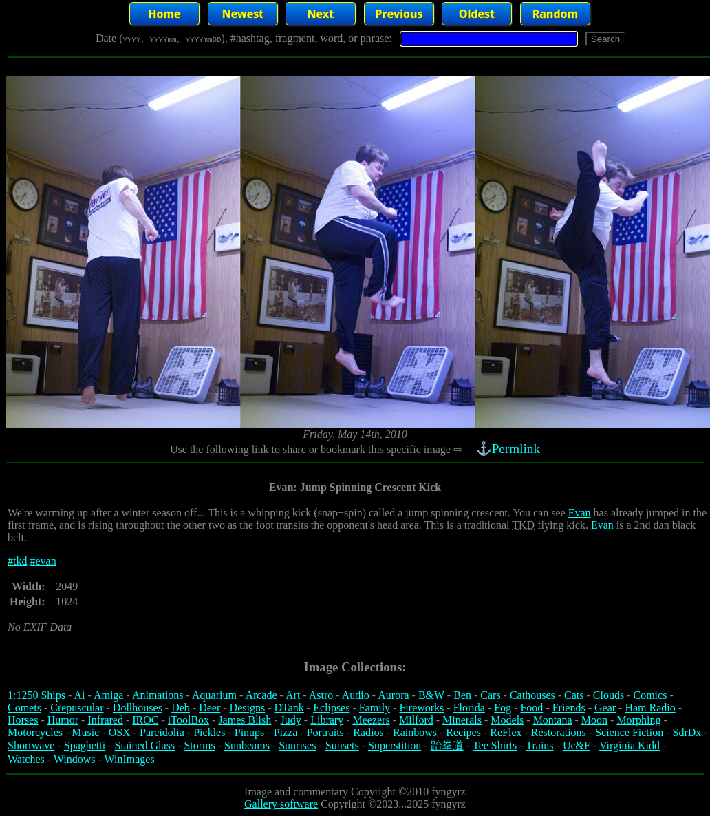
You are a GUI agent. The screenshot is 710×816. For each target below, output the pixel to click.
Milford (416, 720)
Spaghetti (84, 745)
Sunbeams (247, 745)
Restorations (558, 732)
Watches (26, 759)
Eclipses (331, 707)
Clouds (608, 695)
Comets (24, 707)
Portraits (325, 732)
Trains (539, 745)
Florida (469, 707)
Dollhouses (137, 707)
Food (531, 707)
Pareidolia (162, 732)
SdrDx (687, 732)
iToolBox (188, 720)
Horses (23, 720)
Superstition (394, 745)
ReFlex (505, 732)
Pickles (209, 732)
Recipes (463, 732)
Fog (502, 707)
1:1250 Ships (36, 695)
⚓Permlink (509, 448)
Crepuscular (76, 707)
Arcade (261, 695)
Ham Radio (650, 707)
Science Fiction (629, 732)
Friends (568, 707)
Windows (75, 759)
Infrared (105, 720)
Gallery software (281, 804)
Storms (199, 745)
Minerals (462, 720)
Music (85, 732)
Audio (355, 695)
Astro (321, 695)
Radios (368, 732)
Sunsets (342, 745)
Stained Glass (145, 745)
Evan (579, 513)
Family (374, 707)
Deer (209, 707)
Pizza (286, 732)
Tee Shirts (495, 745)
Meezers (370, 720)
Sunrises (297, 745)
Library (326, 720)
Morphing (638, 720)
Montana (552, 720)
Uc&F (576, 745)
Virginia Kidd (629, 745)
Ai (79, 695)
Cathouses (532, 695)
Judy (291, 720)
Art (293, 695)
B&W (431, 695)
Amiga (109, 695)
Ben (462, 695)
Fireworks (421, 707)
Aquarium (214, 695)
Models (507, 720)
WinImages (130, 759)
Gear (605, 707)
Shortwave (31, 745)
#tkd (17, 561)
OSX (120, 732)
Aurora (393, 695)
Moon (594, 720)
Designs (248, 707)
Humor (62, 720)
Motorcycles (35, 732)
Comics (650, 695)
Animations (158, 695)
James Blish (244, 720)
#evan (43, 561)
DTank (288, 707)
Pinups (250, 732)
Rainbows (415, 732)
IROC (145, 720)
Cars (490, 695)
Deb (180, 707)
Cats (573, 695)
